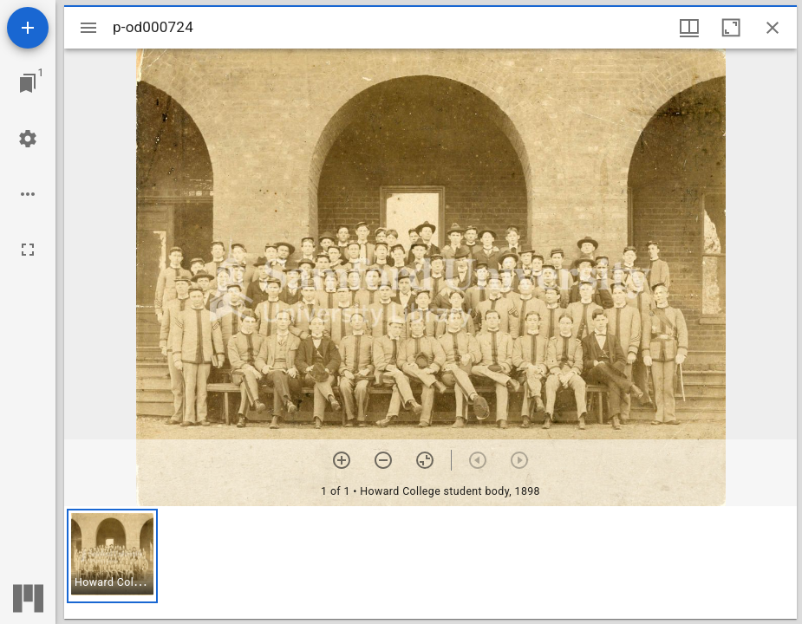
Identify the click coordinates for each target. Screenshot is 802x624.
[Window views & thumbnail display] (689, 28)
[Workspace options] (28, 194)
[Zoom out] (383, 460)
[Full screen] (28, 249)
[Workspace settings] (28, 138)
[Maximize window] (731, 28)
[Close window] (772, 28)
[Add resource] (28, 28)
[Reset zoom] (425, 460)
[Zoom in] (341, 460)
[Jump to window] (28, 83)
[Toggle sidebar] (88, 28)
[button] (112, 556)
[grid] (430, 562)
